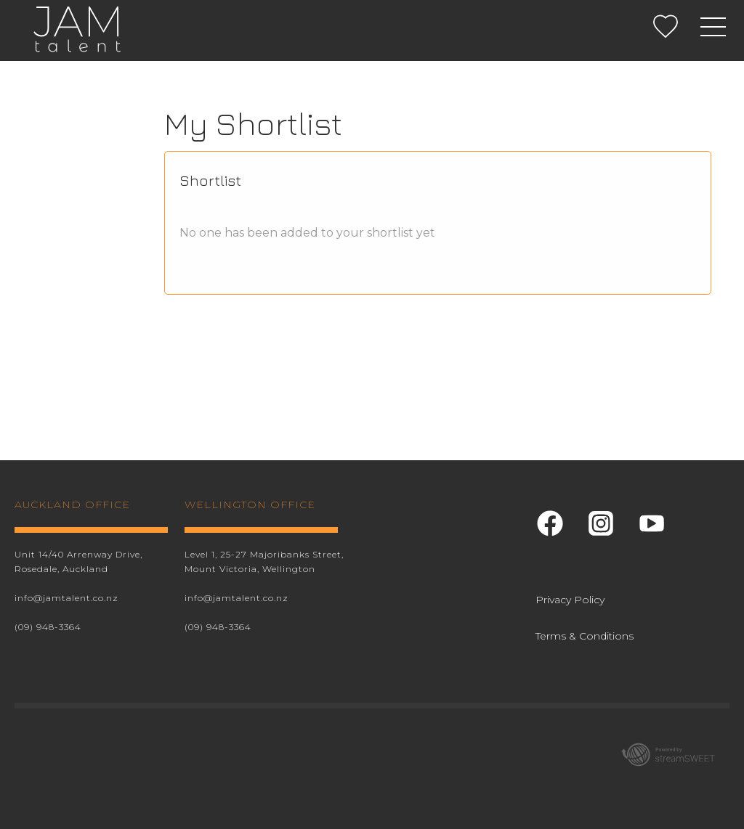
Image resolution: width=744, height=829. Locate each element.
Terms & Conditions (584, 635)
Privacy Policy (569, 599)
